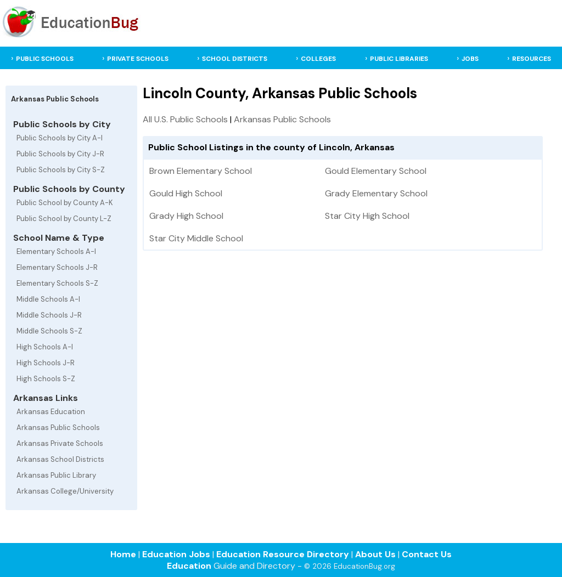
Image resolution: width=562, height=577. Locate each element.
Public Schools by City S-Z (60, 169)
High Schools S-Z (45, 378)
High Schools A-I (44, 347)
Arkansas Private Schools (59, 443)
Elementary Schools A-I (56, 251)
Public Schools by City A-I (59, 138)
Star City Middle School (196, 238)
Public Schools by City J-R (60, 154)
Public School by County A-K (64, 202)
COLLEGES (318, 58)
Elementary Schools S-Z (57, 283)
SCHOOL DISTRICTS (234, 58)
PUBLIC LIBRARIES (399, 58)
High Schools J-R (45, 362)
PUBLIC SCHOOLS (45, 58)
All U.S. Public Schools (185, 119)
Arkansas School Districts (60, 459)
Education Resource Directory (282, 554)
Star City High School (367, 216)
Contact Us (427, 554)
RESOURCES (531, 58)
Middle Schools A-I (48, 299)
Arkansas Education (50, 411)
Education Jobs (176, 554)
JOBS (470, 58)
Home (123, 554)
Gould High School (185, 193)
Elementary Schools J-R (57, 267)
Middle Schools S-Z (49, 331)
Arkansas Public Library (56, 475)
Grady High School (186, 216)
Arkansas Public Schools (58, 427)
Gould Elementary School (375, 171)
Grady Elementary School (376, 193)
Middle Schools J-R (49, 315)
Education (189, 566)
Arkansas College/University (65, 491)
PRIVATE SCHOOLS (137, 58)
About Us (375, 554)
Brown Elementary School (200, 171)
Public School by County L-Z (63, 218)
